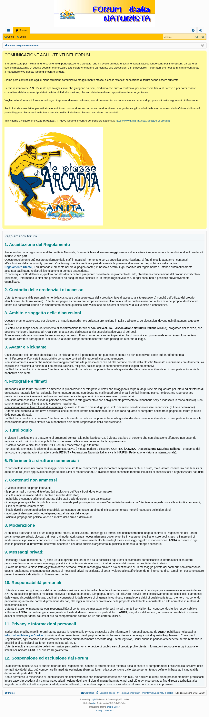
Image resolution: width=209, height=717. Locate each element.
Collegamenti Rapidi (9, 31)
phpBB (94, 699)
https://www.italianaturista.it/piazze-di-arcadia (143, 120)
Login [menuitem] (201, 31)
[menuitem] (193, 30)
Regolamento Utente (18, 267)
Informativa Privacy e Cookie (23, 635)
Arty (93, 703)
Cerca (10, 36)
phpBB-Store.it (113, 707)
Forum (23, 30)
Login (23, 36)
